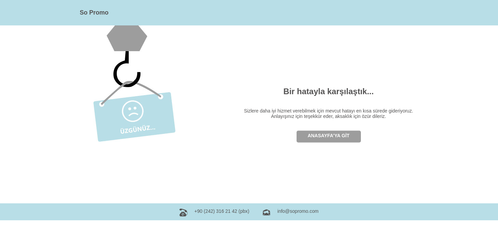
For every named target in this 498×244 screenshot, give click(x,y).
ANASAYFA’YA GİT (329, 135)
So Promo (94, 12)
